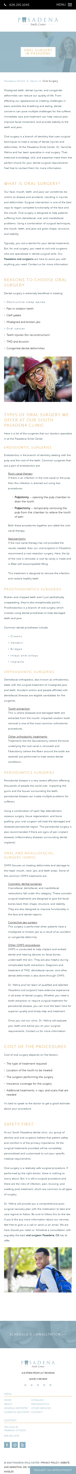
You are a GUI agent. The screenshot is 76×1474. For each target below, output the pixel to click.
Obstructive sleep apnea (25, 301)
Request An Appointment (53, 1470)
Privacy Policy (50, 1462)
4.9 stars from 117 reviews (38, 1372)
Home (7, 1400)
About (33, 80)
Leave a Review (38, 1379)
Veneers (17, 642)
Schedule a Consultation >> (38, 1334)
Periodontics (40, 1404)
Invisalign (37, 1400)
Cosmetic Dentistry (17, 1412)
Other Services (41, 1408)
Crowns (16, 636)
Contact (37, 1412)
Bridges (16, 648)
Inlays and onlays (24, 655)
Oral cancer (15, 328)
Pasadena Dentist (14, 80)
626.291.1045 (16, 5)
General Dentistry (16, 1408)
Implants (17, 661)
